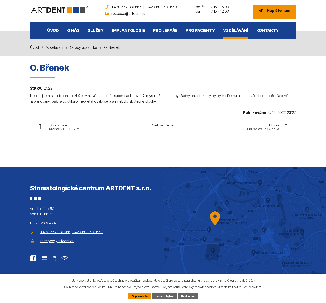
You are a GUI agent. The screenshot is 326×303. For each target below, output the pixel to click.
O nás (73, 30)
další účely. (249, 280)
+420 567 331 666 (126, 7)
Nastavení (188, 295)
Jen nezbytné (164, 295)
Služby (96, 30)
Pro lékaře (165, 30)
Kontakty (267, 30)
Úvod (53, 30)
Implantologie (128, 30)
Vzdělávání (235, 30)
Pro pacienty (200, 30)
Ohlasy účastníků (83, 47)
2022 (48, 88)
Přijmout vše (139, 295)
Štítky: (36, 88)
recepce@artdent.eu (128, 13)
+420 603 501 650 (161, 7)
